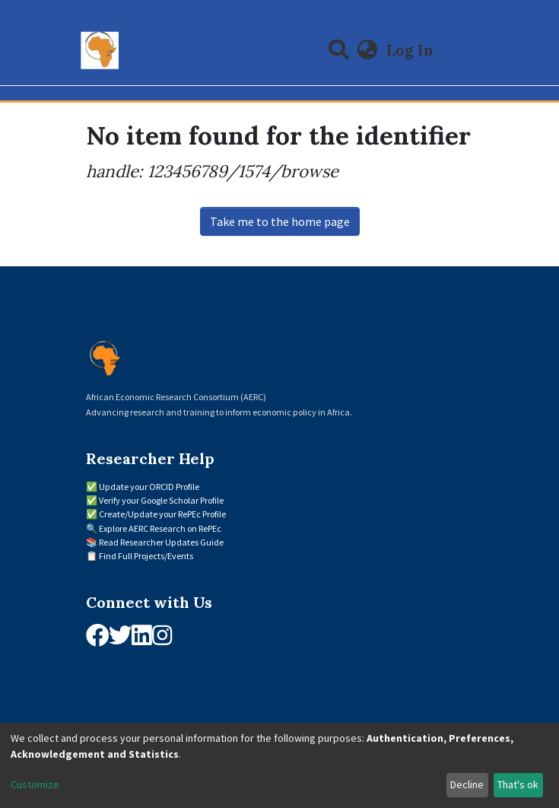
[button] (367, 50)
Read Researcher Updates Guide (161, 542)
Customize (35, 784)
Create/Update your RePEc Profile (162, 514)
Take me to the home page (280, 221)
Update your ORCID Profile (149, 486)
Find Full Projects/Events (146, 555)
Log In (411, 49)
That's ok (517, 784)
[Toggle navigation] (464, 50)
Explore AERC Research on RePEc (160, 528)
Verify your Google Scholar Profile (161, 500)
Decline (467, 784)
